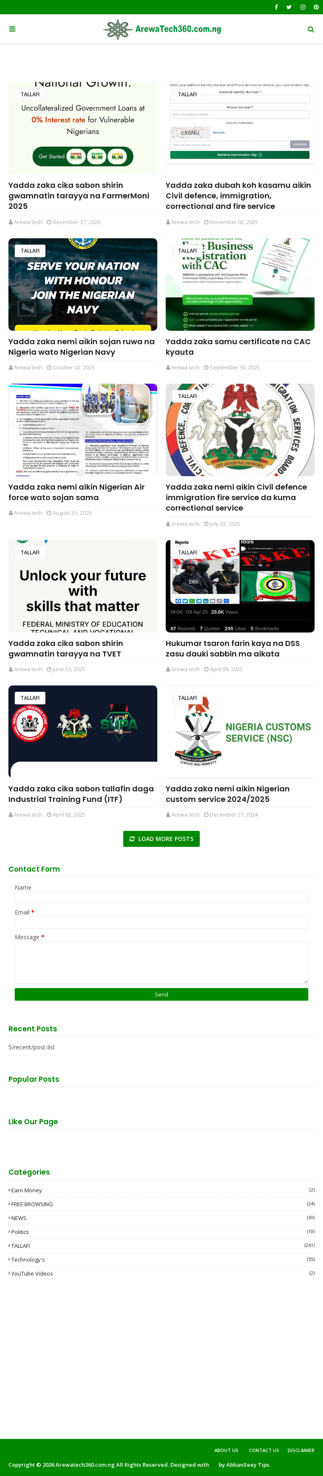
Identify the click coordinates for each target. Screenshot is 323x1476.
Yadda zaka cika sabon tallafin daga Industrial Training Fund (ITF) (81, 793)
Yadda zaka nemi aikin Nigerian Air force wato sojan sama (76, 492)
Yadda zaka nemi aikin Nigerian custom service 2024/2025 (228, 793)
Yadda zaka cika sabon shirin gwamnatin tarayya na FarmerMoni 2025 (78, 195)
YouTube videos (163, 1273)
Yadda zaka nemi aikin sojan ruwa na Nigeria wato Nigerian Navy (81, 346)
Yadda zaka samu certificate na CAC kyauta (238, 346)
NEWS (163, 1218)
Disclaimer (301, 1450)
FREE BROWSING (163, 1204)
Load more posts (165, 839)
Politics (163, 1232)
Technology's (163, 1259)
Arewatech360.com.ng (85, 1464)
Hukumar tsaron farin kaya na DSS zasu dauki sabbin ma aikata (233, 648)
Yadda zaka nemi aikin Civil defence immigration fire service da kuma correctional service (236, 497)
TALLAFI (30, 94)
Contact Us (264, 1450)
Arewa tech (28, 222)
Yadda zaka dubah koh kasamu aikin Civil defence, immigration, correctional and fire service (238, 195)
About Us (226, 1450)
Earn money (163, 1190)
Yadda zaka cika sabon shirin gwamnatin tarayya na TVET (65, 648)
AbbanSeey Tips (247, 1464)
